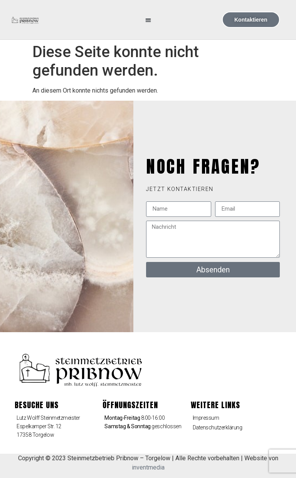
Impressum (206, 418)
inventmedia (148, 467)
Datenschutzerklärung (217, 427)
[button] (148, 19)
